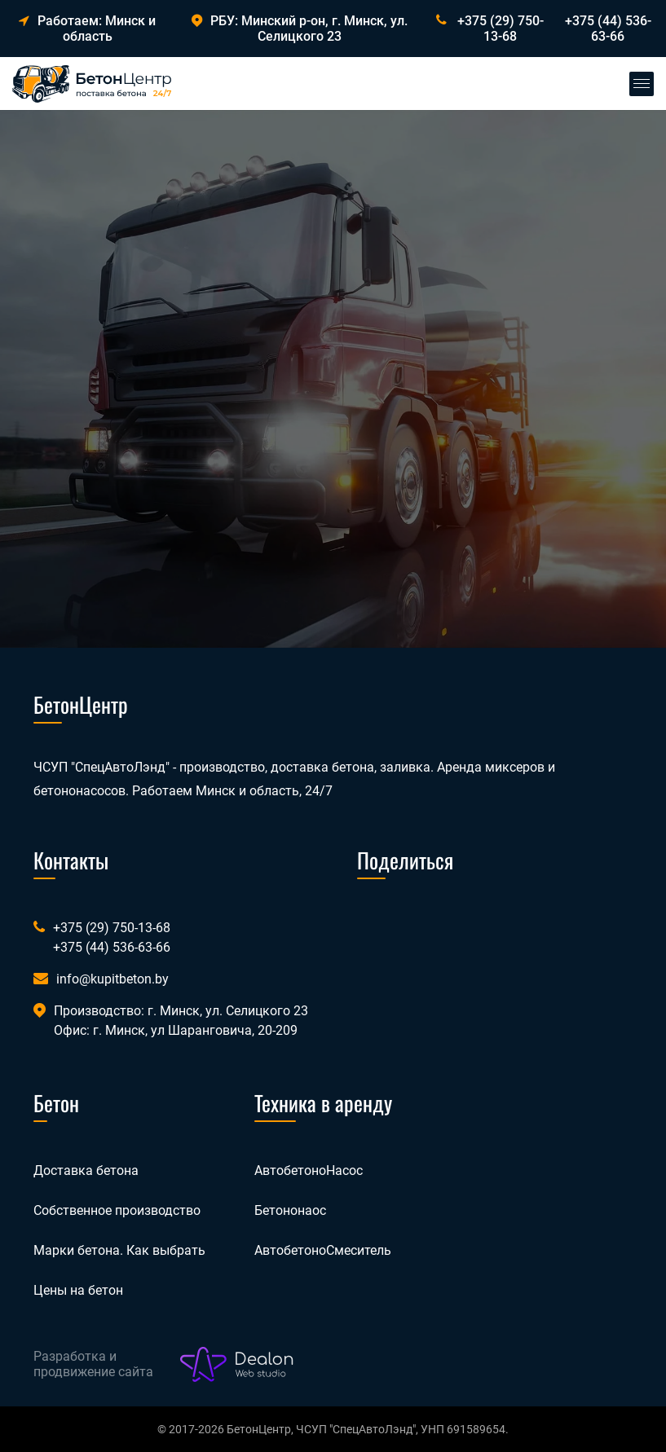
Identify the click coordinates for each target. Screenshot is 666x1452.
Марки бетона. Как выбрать (119, 1250)
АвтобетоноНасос (308, 1170)
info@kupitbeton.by (112, 979)
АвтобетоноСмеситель (322, 1250)
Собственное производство (117, 1210)
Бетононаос (290, 1210)
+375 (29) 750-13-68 (500, 28)
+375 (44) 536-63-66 (608, 28)
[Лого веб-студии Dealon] (237, 1365)
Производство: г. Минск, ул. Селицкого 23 (181, 1011)
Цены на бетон (78, 1290)
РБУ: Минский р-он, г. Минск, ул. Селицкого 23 (300, 28)
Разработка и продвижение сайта (93, 1364)
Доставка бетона (86, 1170)
